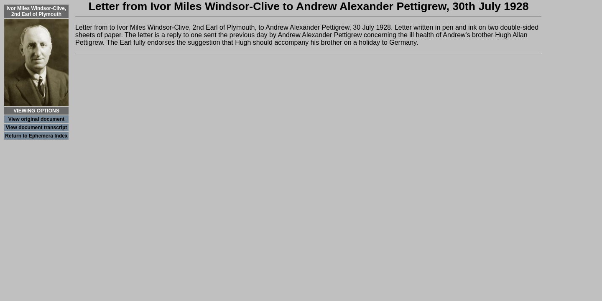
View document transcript (36, 127)
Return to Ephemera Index (36, 136)
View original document (36, 119)
